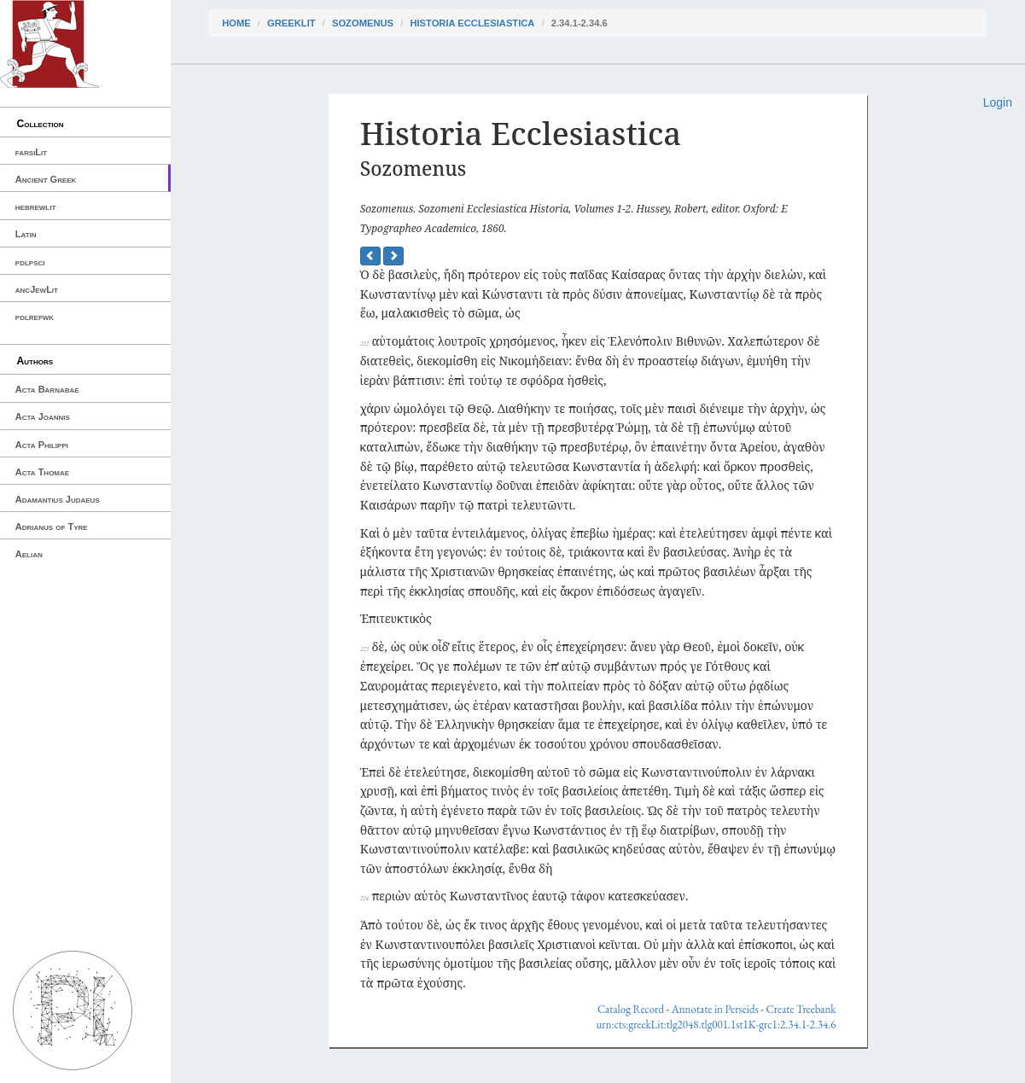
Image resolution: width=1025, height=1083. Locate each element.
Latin (26, 234)
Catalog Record (630, 1009)
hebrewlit (35, 206)
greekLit (291, 23)
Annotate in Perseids (715, 1009)
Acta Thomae (42, 472)
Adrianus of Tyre (51, 526)
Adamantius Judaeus (57, 499)
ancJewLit (36, 289)
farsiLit (31, 152)
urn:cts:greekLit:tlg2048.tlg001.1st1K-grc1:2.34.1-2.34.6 (716, 1024)
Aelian (29, 554)
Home (236, 23)
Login (997, 102)
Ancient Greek (46, 179)
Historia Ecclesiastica (472, 23)
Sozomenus (362, 23)
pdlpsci (30, 262)
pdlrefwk (34, 317)
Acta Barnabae (47, 389)
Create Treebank (801, 1009)
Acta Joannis (42, 416)
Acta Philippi (41, 445)
